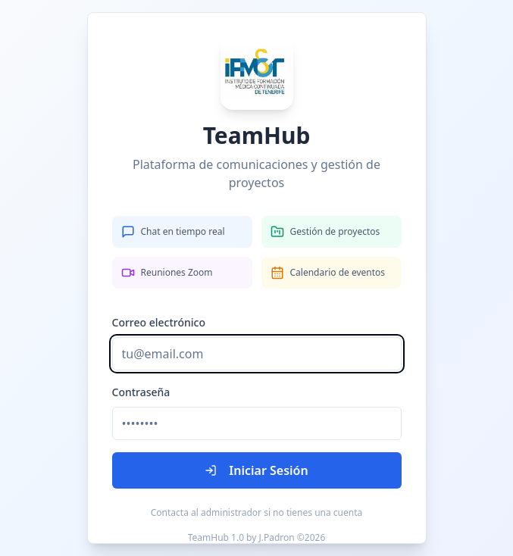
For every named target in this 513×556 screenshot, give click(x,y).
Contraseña (141, 392)
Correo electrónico (159, 322)
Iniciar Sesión (256, 470)
